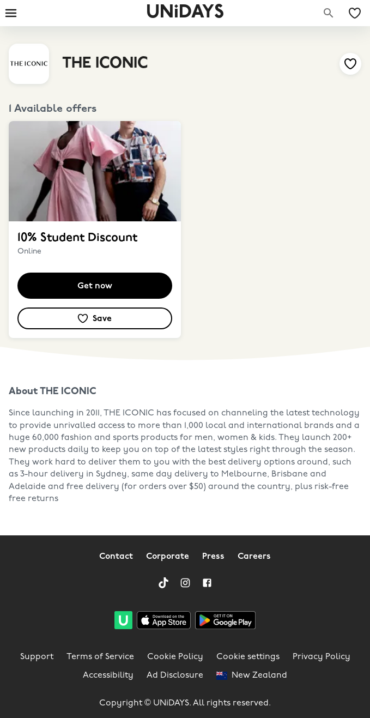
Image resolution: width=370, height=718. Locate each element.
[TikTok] (163, 583)
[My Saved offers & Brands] (355, 13)
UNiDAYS (185, 12)
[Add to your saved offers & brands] (350, 64)
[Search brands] (328, 13)
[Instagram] (185, 583)
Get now (94, 286)
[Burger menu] (11, 13)
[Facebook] (207, 583)
